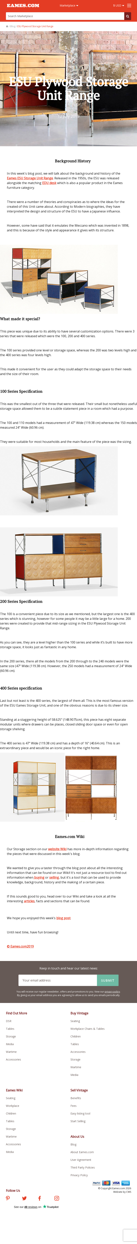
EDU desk (49, 183)
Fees (73, 1106)
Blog (73, 1144)
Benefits (75, 1098)
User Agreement (80, 1160)
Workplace (12, 1106)
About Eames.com (82, 1152)
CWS (128, 1192)
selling (54, 877)
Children (75, 1036)
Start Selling (77, 1121)
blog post (63, 918)
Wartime (11, 1052)
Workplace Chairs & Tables (87, 1029)
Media (10, 1044)
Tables (10, 1029)
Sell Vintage (79, 1090)
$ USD (118, 5)
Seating (75, 1021)
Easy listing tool (80, 1113)
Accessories (13, 1059)
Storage (11, 1036)
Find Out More (16, 1013)
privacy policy (112, 991)
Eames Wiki (14, 1090)
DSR (8, 1021)
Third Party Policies (82, 1167)
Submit (107, 980)
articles (29, 901)
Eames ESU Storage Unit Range (30, 178)
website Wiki (57, 849)
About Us (77, 1136)
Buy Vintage (79, 1013)
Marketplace (69, 5)
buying (38, 877)
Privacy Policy (79, 1175)
